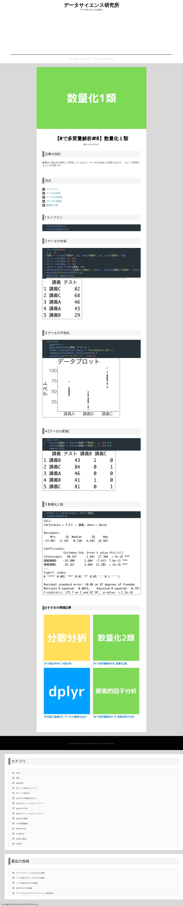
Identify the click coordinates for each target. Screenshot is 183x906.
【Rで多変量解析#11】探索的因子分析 (113, 719)
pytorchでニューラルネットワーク (30, 806)
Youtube (97, 62)
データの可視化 (54, 199)
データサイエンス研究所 (92, 6)
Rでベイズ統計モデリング (26, 790)
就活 (108, 62)
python (85, 62)
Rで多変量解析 (22, 826)
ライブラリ (52, 191)
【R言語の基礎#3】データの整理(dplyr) (65, 719)
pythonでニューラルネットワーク (29, 816)
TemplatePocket (90, 746)
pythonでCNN (22, 811)
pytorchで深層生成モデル (26, 801)
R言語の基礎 (21, 841)
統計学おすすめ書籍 (24, 890)
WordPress (110, 746)
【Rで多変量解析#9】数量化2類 (109, 666)
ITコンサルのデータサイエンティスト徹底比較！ (35, 895)
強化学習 (19, 785)
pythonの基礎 (21, 821)
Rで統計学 (20, 836)
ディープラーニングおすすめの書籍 (30, 875)
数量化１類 (52, 207)
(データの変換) (54, 203)
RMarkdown (21, 831)
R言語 (73, 62)
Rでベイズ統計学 (23, 795)
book (117, 62)
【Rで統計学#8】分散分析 (57, 666)
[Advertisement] (91, 35)
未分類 (18, 846)
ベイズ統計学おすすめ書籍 (26, 885)
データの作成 (53, 195)
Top (65, 62)
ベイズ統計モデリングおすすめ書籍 (30, 880)
